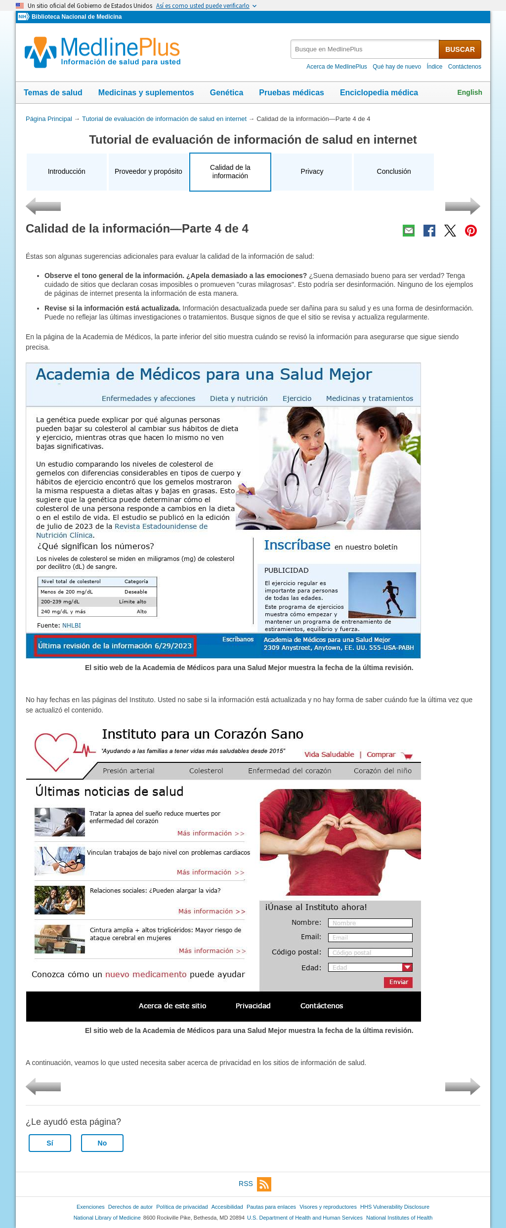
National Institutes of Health (399, 1218)
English (469, 92)
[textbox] (365, 49)
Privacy (312, 171)
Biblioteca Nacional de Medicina (77, 16)
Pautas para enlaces (271, 1207)
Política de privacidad (182, 1207)
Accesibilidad (227, 1207)
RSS (255, 1184)
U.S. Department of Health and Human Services (305, 1218)
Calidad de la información (230, 171)
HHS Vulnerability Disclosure (394, 1207)
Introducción (66, 171)
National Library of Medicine (107, 1218)
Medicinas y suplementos (146, 92)
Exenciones (91, 1207)
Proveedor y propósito (148, 171)
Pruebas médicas (291, 92)
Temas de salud (53, 92)
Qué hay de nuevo (397, 66)
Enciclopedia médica (379, 92)
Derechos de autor (130, 1207)
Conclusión (394, 171)
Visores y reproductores (328, 1207)
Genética (227, 92)
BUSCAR (460, 49)
